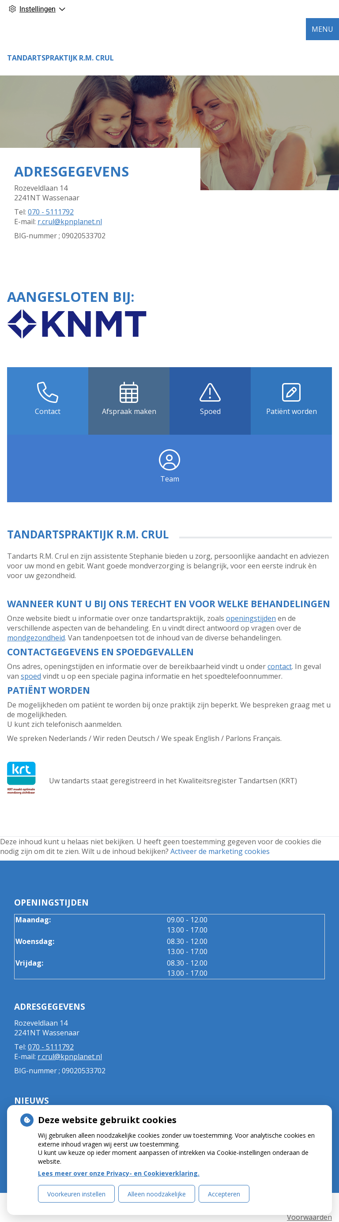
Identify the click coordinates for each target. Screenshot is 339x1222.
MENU (322, 29)
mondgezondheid (36, 638)
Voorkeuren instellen (76, 1194)
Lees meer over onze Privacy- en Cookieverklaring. (119, 1173)
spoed (31, 676)
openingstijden (251, 618)
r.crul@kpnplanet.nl (70, 221)
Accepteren (224, 1194)
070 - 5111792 (51, 212)
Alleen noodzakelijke (157, 1194)
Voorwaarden (309, 1217)
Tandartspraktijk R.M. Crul (60, 58)
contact (279, 666)
